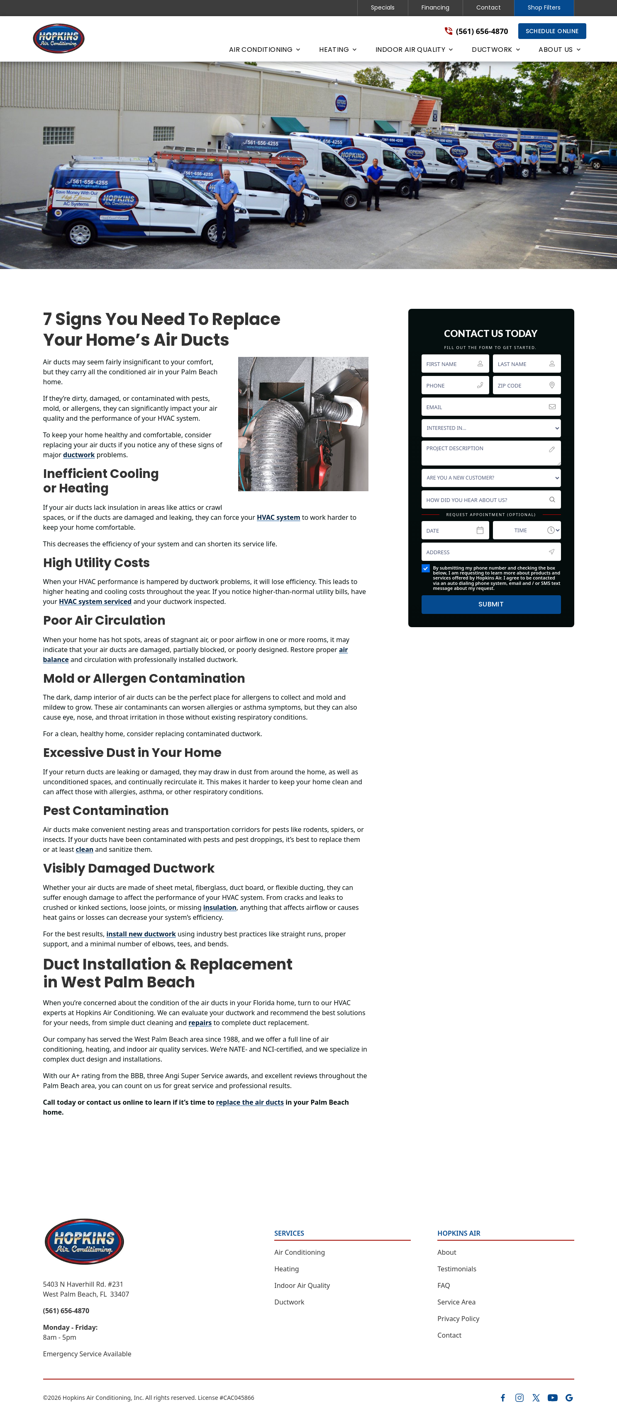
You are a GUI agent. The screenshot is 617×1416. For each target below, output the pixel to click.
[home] (59, 39)
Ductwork (289, 1302)
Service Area (456, 1302)
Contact (488, 7)
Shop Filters (544, 7)
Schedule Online (552, 31)
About (446, 1252)
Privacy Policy (458, 1318)
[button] (264, 51)
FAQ (443, 1285)
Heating (286, 1268)
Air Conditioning (299, 1252)
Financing (435, 7)
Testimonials (456, 1268)
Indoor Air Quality (302, 1285)
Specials (383, 7)
